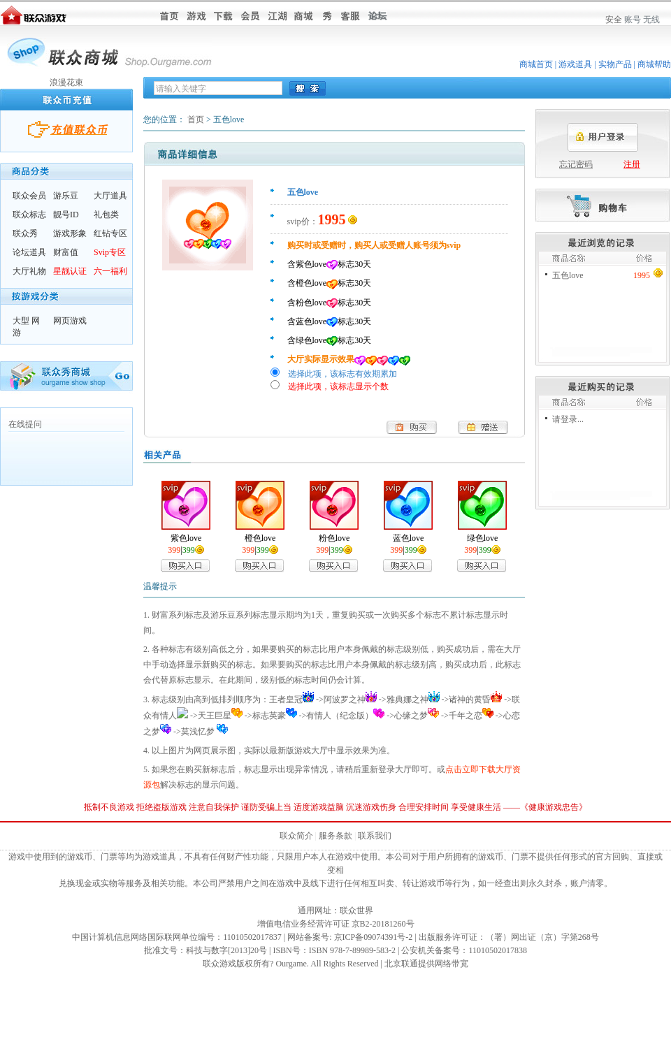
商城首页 (536, 64)
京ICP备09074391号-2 (373, 937)
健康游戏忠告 (553, 807)
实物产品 (615, 64)
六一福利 (110, 271)
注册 (631, 164)
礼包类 (106, 214)
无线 (651, 19)
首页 (195, 119)
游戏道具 (575, 64)
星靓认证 (70, 271)
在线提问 (25, 424)
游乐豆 (65, 196)
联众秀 (25, 233)
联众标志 (29, 214)
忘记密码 (576, 164)
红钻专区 (110, 233)
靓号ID (66, 214)
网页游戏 (70, 321)
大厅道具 (110, 196)
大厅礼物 (29, 271)
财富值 (65, 252)
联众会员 (29, 196)
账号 (632, 19)
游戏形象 (70, 233)
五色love (568, 275)
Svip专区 (110, 252)
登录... (572, 419)
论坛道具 (29, 252)
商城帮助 (654, 64)
